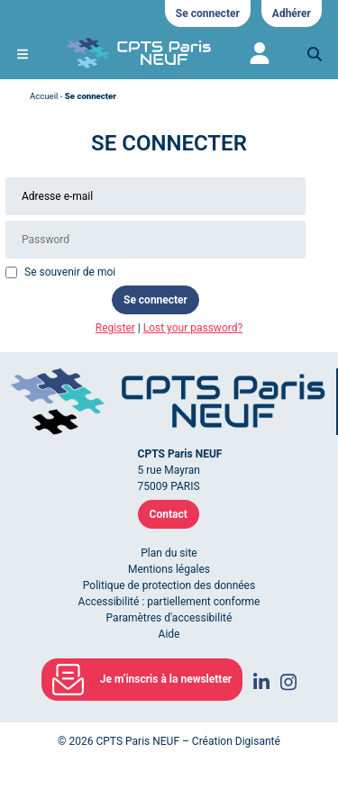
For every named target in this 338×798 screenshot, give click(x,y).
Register (115, 328)
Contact (168, 514)
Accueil (44, 96)
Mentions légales (169, 569)
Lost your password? (192, 328)
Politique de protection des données (169, 585)
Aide (169, 634)
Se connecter (208, 13)
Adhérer (291, 13)
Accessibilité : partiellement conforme (169, 601)
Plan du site (168, 553)
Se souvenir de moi (69, 272)
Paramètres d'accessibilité (169, 618)
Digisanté (257, 741)
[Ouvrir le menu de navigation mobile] (22, 54)
